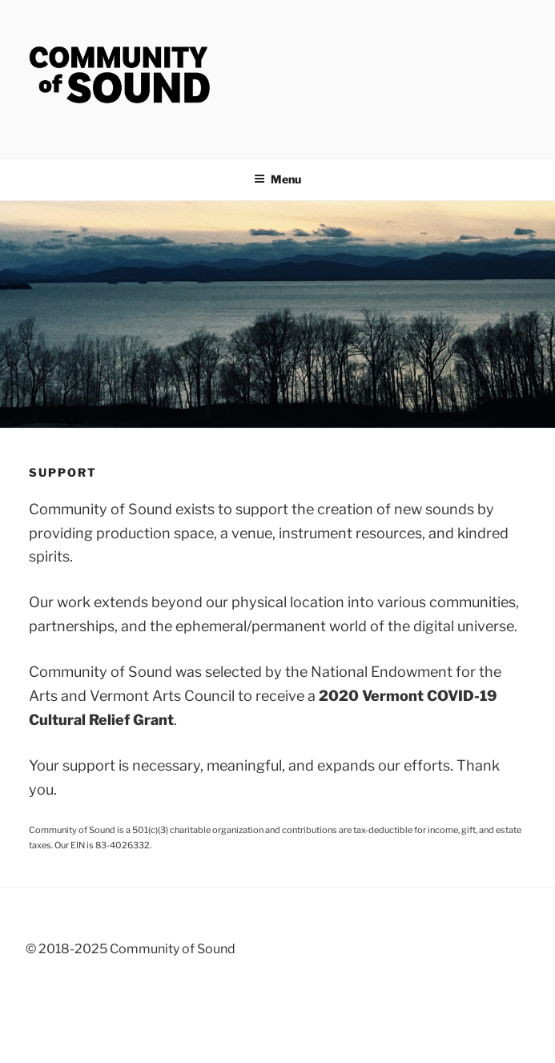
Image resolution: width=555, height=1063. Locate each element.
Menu (277, 179)
